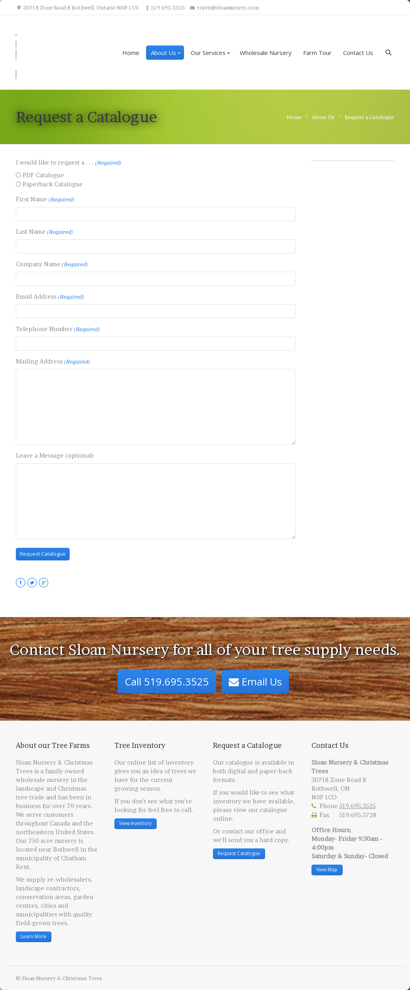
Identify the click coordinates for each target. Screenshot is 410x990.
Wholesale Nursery (266, 53)
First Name (45, 199)
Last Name (44, 231)
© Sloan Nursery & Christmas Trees (59, 978)
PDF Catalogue (43, 175)
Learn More (33, 936)
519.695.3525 (357, 806)
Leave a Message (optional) (55, 455)
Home (130, 53)
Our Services (208, 53)
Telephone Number (58, 329)
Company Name (52, 264)
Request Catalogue (239, 853)
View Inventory (135, 823)
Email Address (50, 296)
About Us (163, 53)
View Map (327, 869)
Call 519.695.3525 (167, 681)
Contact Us (358, 53)
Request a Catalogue (369, 117)
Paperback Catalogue (53, 184)
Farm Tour (317, 53)
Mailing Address (53, 361)
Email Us (255, 681)
